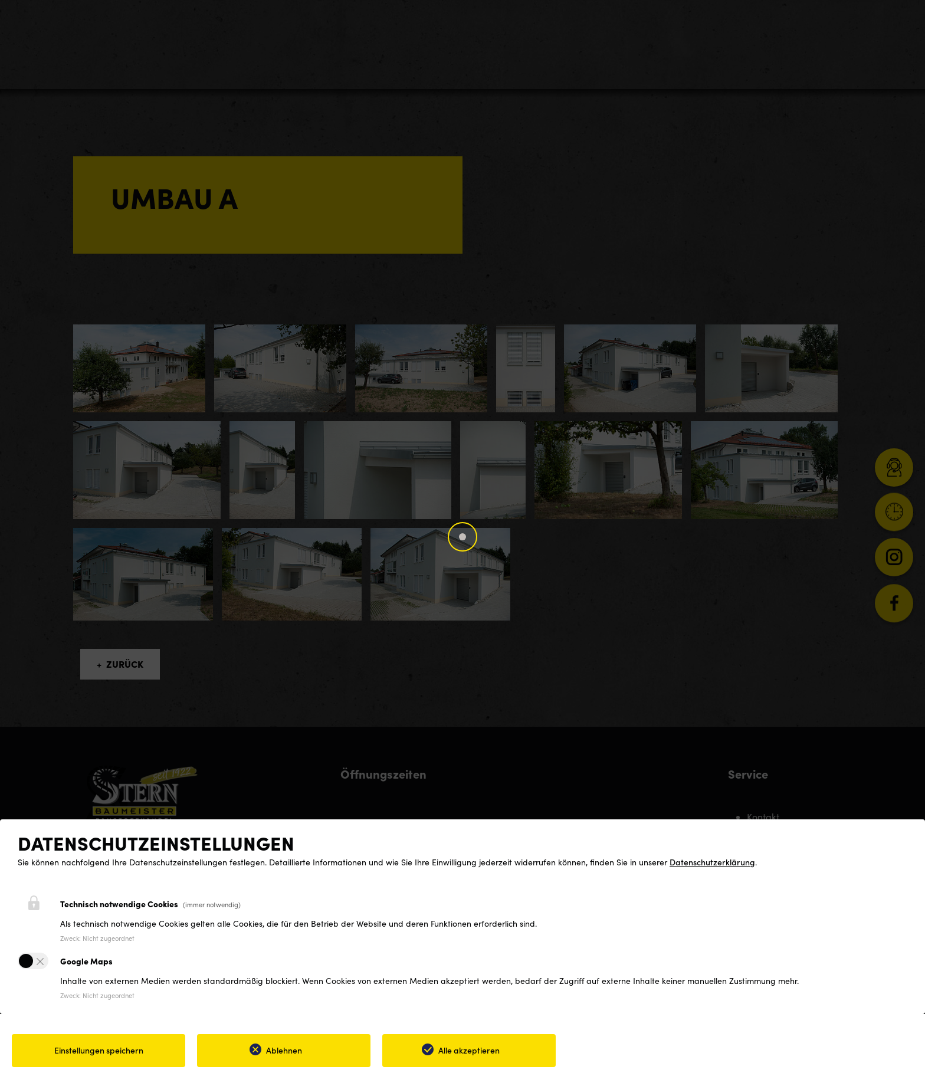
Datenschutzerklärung (712, 862)
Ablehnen (284, 1050)
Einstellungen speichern (98, 1050)
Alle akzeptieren (469, 1050)
